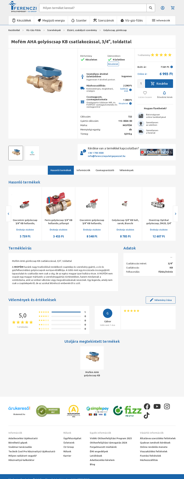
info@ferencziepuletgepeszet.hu (106, 156)
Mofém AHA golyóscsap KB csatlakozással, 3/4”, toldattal (92, 374)
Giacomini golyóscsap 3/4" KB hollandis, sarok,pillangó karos (92, 223)
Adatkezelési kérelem (102, 460)
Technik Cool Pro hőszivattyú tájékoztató (31, 451)
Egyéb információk (100, 432)
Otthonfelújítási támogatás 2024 (108, 442)
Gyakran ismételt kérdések (155, 442)
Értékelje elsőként (25, 230)
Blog (92, 464)
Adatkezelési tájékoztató (23, 438)
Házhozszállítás (149, 460)
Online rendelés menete (153, 447)
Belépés (162, 8)
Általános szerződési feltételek (158, 438)
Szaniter (81, 20)
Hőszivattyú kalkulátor (21, 460)
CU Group (68, 447)
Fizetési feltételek (150, 455)
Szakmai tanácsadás (20, 447)
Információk (15, 432)
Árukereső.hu (19, 414)
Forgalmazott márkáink (103, 447)
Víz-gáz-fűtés (134, 20)
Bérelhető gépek (17, 442)
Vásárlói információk (152, 432)
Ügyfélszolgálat (72, 438)
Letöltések (96, 455)
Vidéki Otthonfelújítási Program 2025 (111, 438)
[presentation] (8, 214)
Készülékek (24, 20)
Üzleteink (68, 442)
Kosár (173, 8)
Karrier (67, 455)
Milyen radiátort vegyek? (22, 455)
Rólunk (67, 432)
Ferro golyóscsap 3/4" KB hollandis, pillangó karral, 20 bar (58, 223)
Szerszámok (106, 20)
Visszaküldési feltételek (153, 451)
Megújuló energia (53, 20)
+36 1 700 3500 (96, 153)
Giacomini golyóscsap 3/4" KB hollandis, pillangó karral (25, 223)
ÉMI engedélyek (99, 451)
